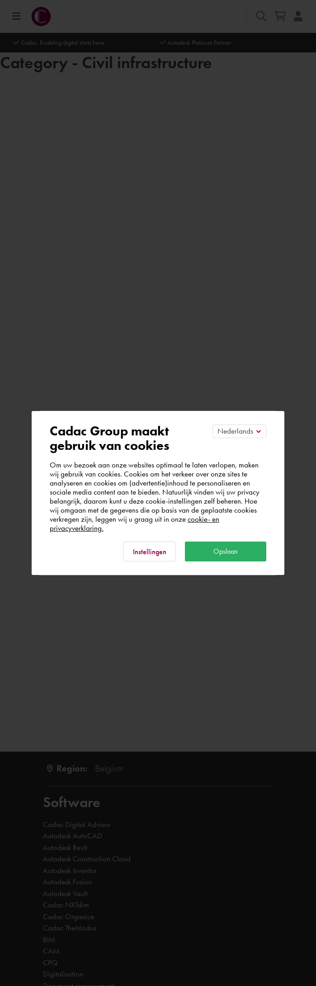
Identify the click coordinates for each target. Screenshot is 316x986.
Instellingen (149, 551)
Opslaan (225, 551)
